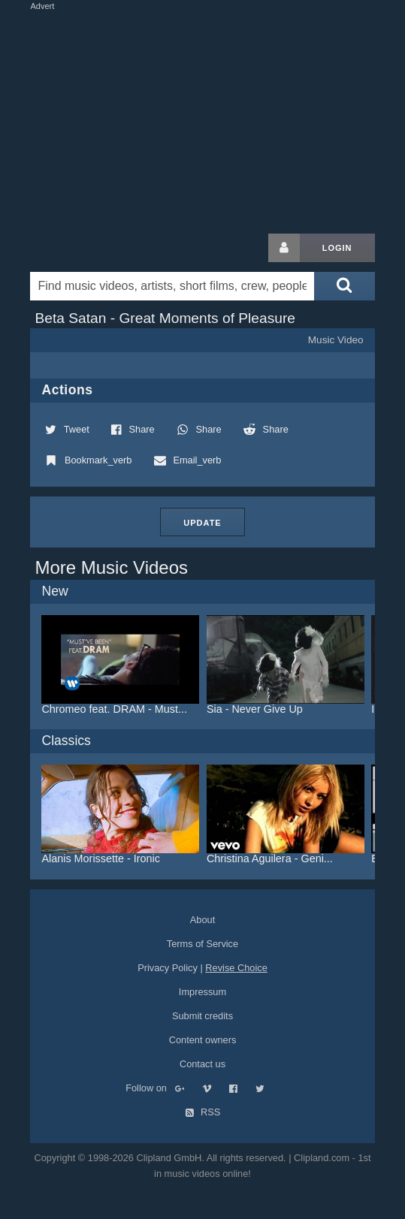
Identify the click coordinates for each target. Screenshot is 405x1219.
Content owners (203, 1040)
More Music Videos (111, 567)
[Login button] (284, 248)
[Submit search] (344, 286)
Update (202, 522)
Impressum (202, 991)
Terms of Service (202, 943)
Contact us (202, 1064)
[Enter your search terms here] (172, 286)
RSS (203, 1112)
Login (337, 247)
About (202, 919)
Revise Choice (236, 967)
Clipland (109, 248)
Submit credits (202, 1015)
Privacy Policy (168, 967)
